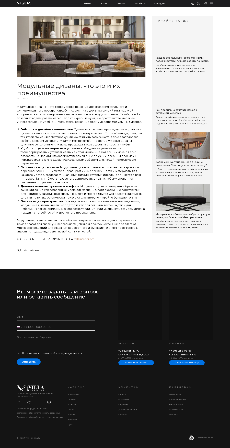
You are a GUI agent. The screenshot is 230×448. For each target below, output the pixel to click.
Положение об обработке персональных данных (40, 417)
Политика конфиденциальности (32, 408)
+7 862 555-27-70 (129, 350)
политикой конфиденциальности (62, 353)
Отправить (29, 361)
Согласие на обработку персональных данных (38, 413)
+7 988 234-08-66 (180, 350)
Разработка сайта (205, 438)
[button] (211, 3)
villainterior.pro (84, 239)
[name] (56, 317)
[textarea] (56, 341)
